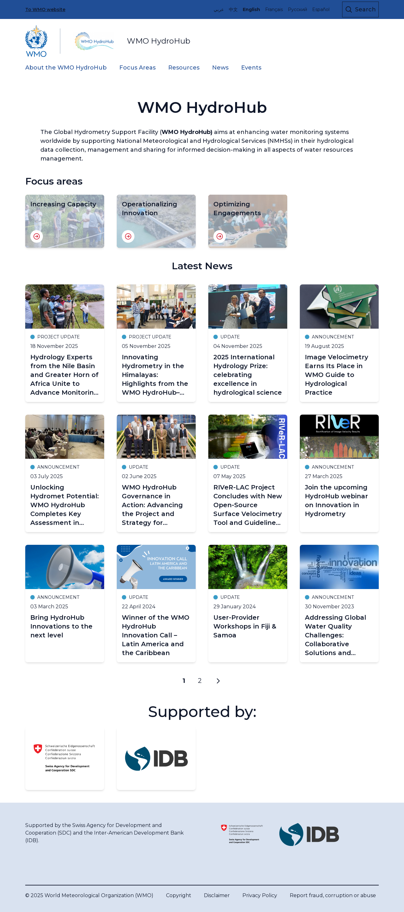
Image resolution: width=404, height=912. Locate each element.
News (220, 67)
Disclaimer (217, 895)
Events (251, 67)
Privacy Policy (259, 895)
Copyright (178, 895)
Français (274, 9)
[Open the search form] (360, 9)
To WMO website (45, 9)
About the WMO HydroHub (66, 67)
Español (321, 9)
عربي (219, 9)
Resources (183, 67)
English (251, 9)
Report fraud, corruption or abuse (333, 895)
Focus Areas (137, 67)
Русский (297, 9)
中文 (233, 9)
